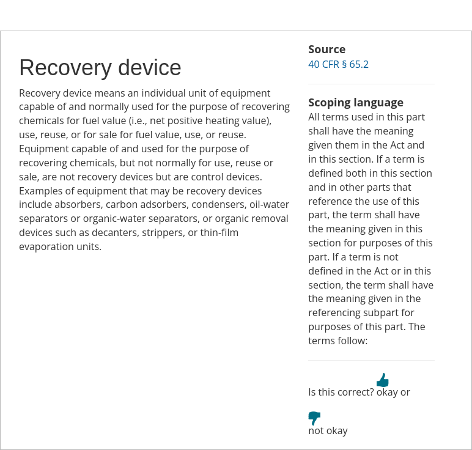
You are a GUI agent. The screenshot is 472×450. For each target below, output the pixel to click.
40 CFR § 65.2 (338, 64)
